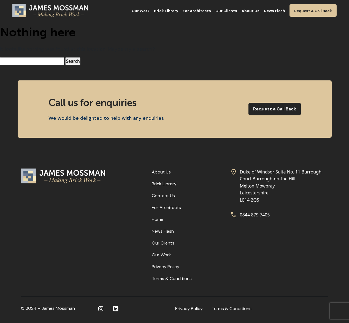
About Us (250, 11)
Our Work (141, 11)
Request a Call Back (274, 109)
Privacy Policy (165, 267)
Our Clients (226, 11)
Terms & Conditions (172, 278)
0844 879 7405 (255, 215)
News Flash (274, 11)
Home (157, 219)
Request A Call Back (313, 11)
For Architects (197, 11)
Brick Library (166, 11)
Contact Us (163, 196)
